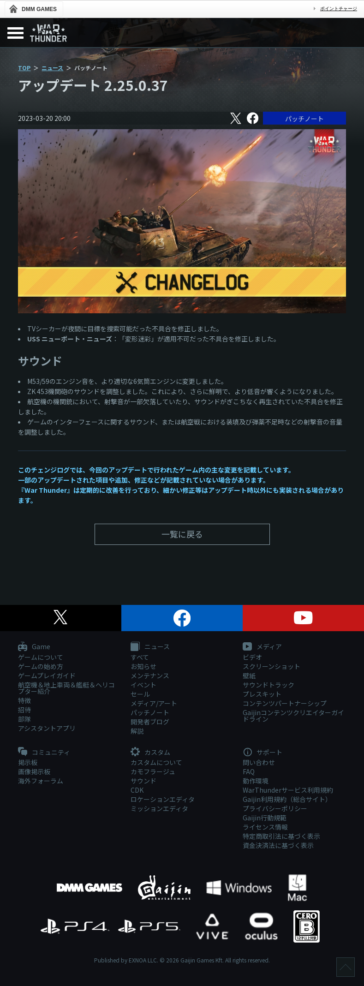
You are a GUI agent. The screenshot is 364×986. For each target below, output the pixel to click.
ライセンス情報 (265, 827)
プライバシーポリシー (275, 808)
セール (140, 694)
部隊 (24, 719)
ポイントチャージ (338, 8)
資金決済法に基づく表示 (278, 845)
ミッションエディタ (159, 808)
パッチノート (304, 118)
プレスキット (262, 694)
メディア (262, 647)
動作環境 (256, 780)
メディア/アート (154, 703)
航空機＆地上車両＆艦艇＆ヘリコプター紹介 (66, 687)
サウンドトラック (268, 684)
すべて (140, 657)
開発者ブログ (150, 721)
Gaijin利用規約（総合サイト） (287, 799)
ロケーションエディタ (163, 799)
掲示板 (27, 762)
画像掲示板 (34, 771)
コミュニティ (44, 752)
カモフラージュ (153, 771)
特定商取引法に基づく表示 (281, 836)
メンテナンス (150, 675)
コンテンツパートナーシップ (285, 703)
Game (34, 647)
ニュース (52, 68)
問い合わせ (259, 762)
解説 (137, 731)
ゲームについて (40, 657)
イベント (143, 684)
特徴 (24, 700)
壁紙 (249, 675)
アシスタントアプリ (47, 728)
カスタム (150, 752)
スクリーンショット (271, 666)
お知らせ (143, 666)
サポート (262, 752)
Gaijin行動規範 (264, 817)
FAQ (249, 771)
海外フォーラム (40, 780)
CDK (137, 790)
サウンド (143, 780)
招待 (24, 709)
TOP (24, 68)
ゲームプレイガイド (47, 675)
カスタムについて (156, 762)
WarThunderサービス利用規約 (288, 790)
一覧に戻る (182, 534)
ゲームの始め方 (40, 666)
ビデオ (252, 657)
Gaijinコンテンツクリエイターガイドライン (293, 715)
